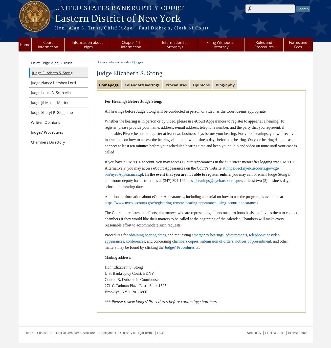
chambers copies (185, 241)
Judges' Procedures (180, 247)
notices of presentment (253, 241)
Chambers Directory (48, 142)
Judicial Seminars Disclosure (75, 333)
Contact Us (44, 333)
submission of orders (216, 241)
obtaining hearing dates (147, 235)
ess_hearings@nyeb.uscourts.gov (216, 180)
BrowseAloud (297, 333)
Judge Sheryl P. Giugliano (52, 112)
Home (25, 44)
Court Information (48, 44)
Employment (107, 333)
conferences (135, 241)
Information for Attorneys (175, 44)
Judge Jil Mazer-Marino (50, 102)
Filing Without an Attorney (221, 44)
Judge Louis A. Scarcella (51, 92)
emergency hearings (207, 235)
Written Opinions (45, 122)
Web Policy (253, 333)
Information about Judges (87, 44)
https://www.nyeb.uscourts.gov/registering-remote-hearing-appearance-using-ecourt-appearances (181, 203)
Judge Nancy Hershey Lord (53, 82)
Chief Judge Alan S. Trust (51, 62)
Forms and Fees (298, 44)
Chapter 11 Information (131, 44)
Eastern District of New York (117, 19)
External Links (274, 333)
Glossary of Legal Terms (136, 333)
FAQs (160, 333)
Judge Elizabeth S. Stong (52, 72)
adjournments (236, 235)
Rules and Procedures (264, 44)
